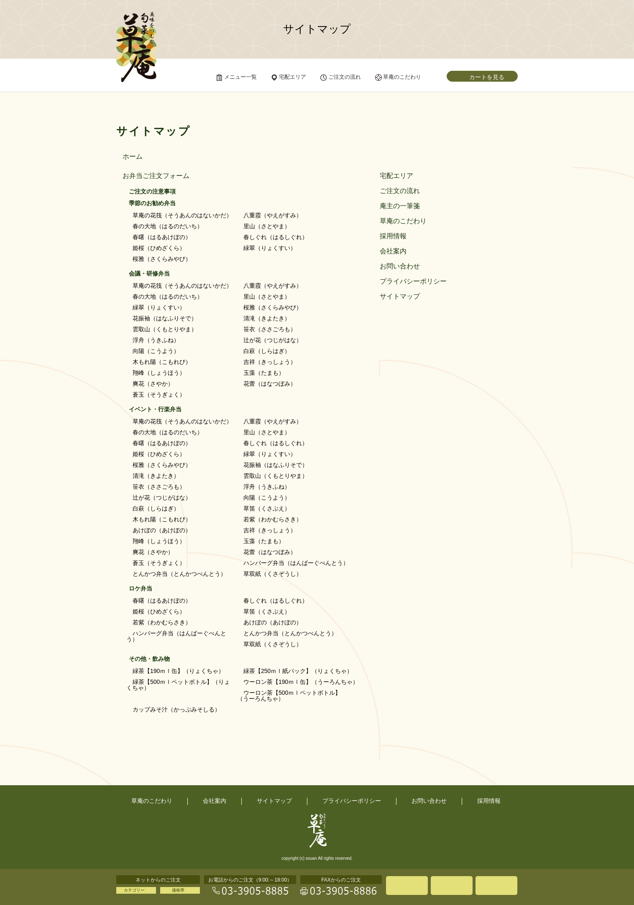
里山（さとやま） (266, 226)
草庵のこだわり (403, 221)
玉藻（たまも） (263, 372)
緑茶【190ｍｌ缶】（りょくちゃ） (178, 671)
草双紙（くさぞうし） (272, 573)
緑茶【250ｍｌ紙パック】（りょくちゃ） (298, 671)
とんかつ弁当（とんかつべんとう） (179, 573)
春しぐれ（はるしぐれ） (275, 237)
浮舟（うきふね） (156, 340)
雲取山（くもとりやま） (165, 329)
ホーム (133, 156)
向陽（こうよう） (156, 351)
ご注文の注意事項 (152, 191)
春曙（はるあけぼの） (162, 237)
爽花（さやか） (153, 383)
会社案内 (393, 251)
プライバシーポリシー (413, 281)
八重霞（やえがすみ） (272, 215)
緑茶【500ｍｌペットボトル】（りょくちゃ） (178, 684)
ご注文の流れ (400, 191)
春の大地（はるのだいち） (168, 226)
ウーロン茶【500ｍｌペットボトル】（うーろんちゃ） (289, 695)
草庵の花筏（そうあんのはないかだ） (182, 215)
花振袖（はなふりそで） (165, 318)
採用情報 (393, 236)
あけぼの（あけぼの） (162, 530)
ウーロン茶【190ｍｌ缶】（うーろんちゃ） (300, 681)
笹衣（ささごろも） (269, 329)
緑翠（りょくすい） (269, 248)
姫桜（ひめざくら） (159, 248)
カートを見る (486, 77)
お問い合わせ (400, 266)
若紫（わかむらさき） (272, 519)
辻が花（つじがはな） (272, 340)
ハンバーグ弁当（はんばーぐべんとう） (296, 563)
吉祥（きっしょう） (269, 361)
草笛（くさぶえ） (266, 508)
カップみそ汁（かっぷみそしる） (176, 709)
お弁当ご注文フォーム (156, 176)
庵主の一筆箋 (400, 206)
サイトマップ (400, 296)
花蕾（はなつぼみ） (269, 383)
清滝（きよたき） (266, 318)
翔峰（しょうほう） (159, 372)
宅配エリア (396, 176)
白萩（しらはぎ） (266, 351)
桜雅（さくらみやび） (162, 258)
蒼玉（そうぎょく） (159, 394)
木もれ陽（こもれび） (162, 361)
